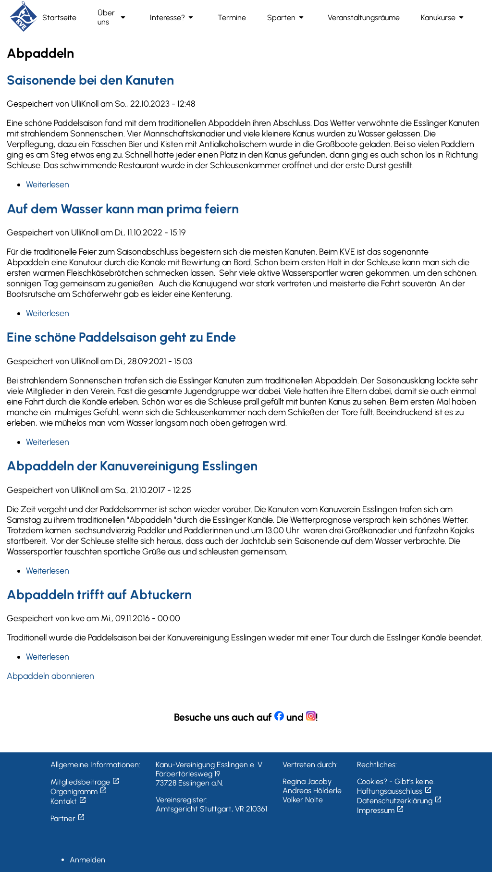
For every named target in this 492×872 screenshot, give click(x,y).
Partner (67, 818)
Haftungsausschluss (394, 791)
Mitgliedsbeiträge (85, 781)
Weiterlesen (47, 184)
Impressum (380, 810)
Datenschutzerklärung (399, 800)
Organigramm (78, 791)
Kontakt (68, 801)
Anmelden (87, 859)
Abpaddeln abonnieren (50, 676)
